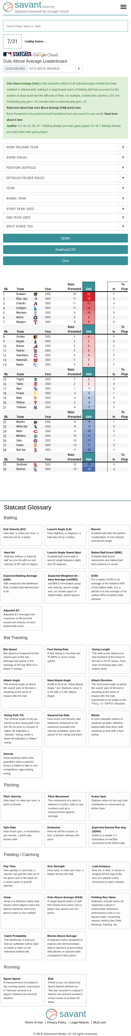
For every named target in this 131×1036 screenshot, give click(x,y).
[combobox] (65, 25)
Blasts (95, 715)
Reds (19, 431)
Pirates (20, 393)
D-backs (21, 303)
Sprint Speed (12, 978)
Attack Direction (101, 680)
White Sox (21, 426)
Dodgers (21, 308)
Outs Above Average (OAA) (65, 897)
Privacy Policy (57, 1022)
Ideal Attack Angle (59, 680)
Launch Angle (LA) (59, 529)
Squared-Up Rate (58, 715)
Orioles (20, 336)
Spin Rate (10, 827)
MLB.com (99, 1022)
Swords (8, 753)
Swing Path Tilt (14, 715)
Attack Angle (12, 680)
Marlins (20, 421)
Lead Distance (101, 866)
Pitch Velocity (12, 796)
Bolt (50, 978)
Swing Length (101, 649)
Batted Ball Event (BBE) (106, 552)
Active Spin (98, 796)
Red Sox (20, 449)
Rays (19, 388)
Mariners (21, 312)
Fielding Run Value (103, 897)
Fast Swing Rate (57, 649)
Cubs (19, 440)
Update (65, 238)
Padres (20, 350)
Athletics (21, 435)
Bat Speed (10, 649)
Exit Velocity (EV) (15, 529)
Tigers (20, 379)
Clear (65, 261)
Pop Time (10, 866)
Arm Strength (56, 866)
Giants (20, 445)
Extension (53, 827)
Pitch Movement (58, 796)
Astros (20, 317)
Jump (7, 897)
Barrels (96, 529)
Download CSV (65, 249)
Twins (19, 384)
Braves (20, 346)
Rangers (21, 322)
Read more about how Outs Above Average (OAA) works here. (44, 107)
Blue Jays (22, 298)
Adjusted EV (12, 610)
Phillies (20, 402)
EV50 (94, 575)
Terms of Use (34, 1022)
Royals (20, 364)
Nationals (21, 360)
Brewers (21, 294)
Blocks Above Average (62, 935)
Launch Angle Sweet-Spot (64, 552)
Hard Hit (9, 552)
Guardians (22, 355)
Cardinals (21, 464)
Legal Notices (80, 1022)
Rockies (20, 469)
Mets (19, 398)
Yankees (21, 407)
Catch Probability (15, 935)
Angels (20, 341)
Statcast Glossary (27, 507)
